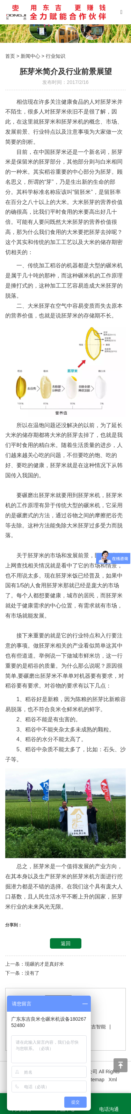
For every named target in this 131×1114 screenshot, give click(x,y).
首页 (10, 56)
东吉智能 (96, 1026)
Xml (112, 1079)
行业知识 (55, 56)
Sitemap (95, 1079)
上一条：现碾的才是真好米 (34, 964)
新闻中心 (30, 56)
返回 (66, 943)
